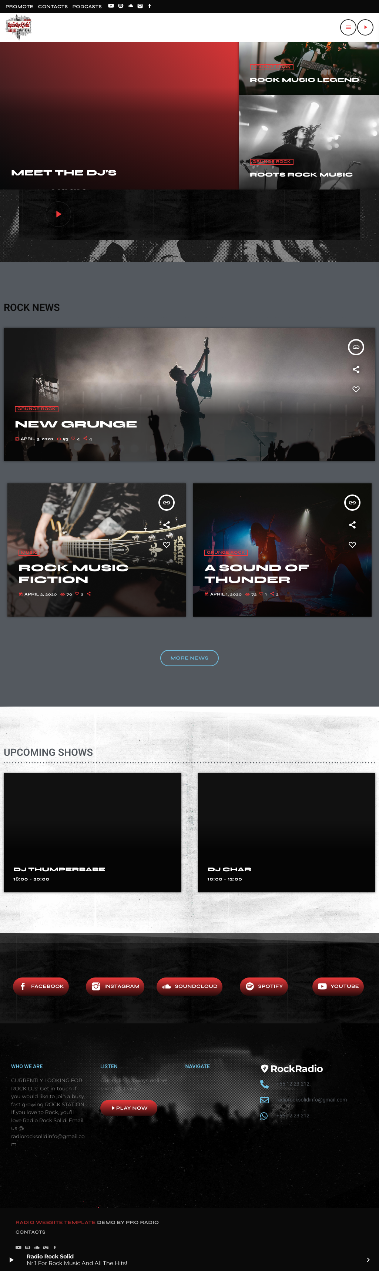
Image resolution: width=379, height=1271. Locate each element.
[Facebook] (150, 6)
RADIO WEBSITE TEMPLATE (56, 1222)
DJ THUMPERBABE (253, 869)
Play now (129, 1108)
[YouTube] (111, 6)
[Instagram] (140, 6)
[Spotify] (121, 6)
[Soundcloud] (131, 6)
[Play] (365, 27)
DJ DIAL (32, 869)
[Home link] (18, 27)
